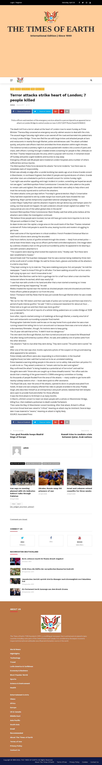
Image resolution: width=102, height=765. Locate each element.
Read (32, 89)
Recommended (16, 733)
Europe (18, 89)
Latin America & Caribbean (21, 666)
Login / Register (16, 2)
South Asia (14, 725)
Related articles (17, 463)
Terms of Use (16, 742)
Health (13, 688)
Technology (15, 658)
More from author (33, 463)
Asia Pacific (15, 720)
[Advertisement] (51, 60)
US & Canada (15, 712)
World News (40, 89)
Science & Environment (20, 683)
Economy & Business (19, 671)
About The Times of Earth (21, 737)
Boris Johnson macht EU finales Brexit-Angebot (42, 559)
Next (19, 504)
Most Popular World (19, 675)
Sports (13, 679)
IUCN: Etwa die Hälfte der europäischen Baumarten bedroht (48, 569)
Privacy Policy (16, 746)
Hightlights (26, 89)
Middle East (15, 716)
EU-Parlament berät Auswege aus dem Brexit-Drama (45, 589)
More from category (51, 463)
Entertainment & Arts (19, 695)
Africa (12, 703)
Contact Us (15, 750)
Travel (13, 662)
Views (12, 699)
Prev (13, 504)
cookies (85, 762)
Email (12, 89)
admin (12, 105)
